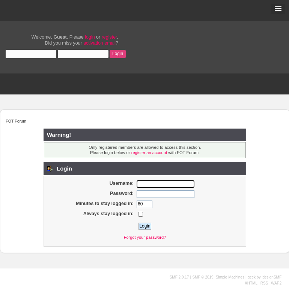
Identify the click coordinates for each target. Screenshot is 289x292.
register (109, 37)
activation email (99, 43)
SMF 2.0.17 (179, 277)
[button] (278, 9)
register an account (149, 152)
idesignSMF (271, 277)
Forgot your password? (145, 237)
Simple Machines (230, 277)
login (90, 37)
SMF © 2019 (202, 277)
